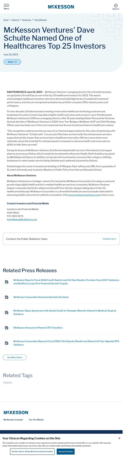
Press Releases (40, 20)
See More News (14, 357)
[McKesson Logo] (61, 412)
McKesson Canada (13, 419)
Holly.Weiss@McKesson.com (22, 219)
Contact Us (109, 239)
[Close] (119, 438)
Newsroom (26, 20)
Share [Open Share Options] (12, 62)
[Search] (116, 7)
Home (6, 20)
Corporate (8, 384)
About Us (15, 20)
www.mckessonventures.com (84, 195)
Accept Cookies (66, 451)
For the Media (36, 419)
